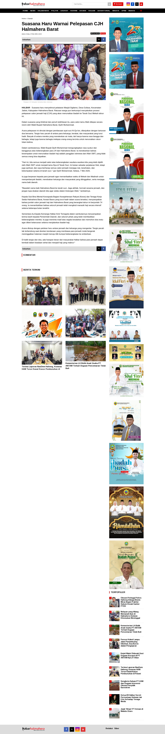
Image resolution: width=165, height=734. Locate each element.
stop (103, 33)
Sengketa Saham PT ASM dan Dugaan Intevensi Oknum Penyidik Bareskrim (132, 684)
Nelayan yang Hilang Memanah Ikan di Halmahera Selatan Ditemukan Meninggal (130, 615)
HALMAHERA (43, 11)
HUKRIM (73, 11)
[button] (141, 10)
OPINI (123, 11)
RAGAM (91, 11)
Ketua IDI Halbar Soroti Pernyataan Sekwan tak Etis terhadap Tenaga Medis (131, 698)
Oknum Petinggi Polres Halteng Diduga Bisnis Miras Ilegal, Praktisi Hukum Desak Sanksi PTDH (131, 602)
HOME (25, 11)
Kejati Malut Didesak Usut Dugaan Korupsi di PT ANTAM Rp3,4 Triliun (132, 655)
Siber (116, 728)
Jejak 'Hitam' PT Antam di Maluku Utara (132, 710)
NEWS (32, 11)
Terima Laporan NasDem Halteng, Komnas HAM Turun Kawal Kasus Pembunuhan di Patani (42, 369)
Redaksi (109, 728)
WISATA (115, 11)
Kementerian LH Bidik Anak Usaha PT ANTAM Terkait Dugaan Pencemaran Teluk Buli (86, 365)
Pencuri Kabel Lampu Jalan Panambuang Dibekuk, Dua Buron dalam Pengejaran (130, 643)
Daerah (30, 18)
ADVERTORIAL (103, 11)
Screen (118, 4)
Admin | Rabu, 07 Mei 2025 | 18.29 (31, 34)
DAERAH (64, 11)
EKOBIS (83, 11)
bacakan (95, 33)
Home (24, 18)
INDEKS (131, 11)
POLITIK (54, 11)
